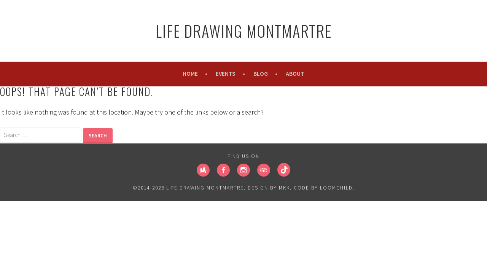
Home (190, 73)
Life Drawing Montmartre (244, 30)
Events (226, 73)
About (295, 73)
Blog (260, 73)
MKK (284, 188)
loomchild (336, 188)
